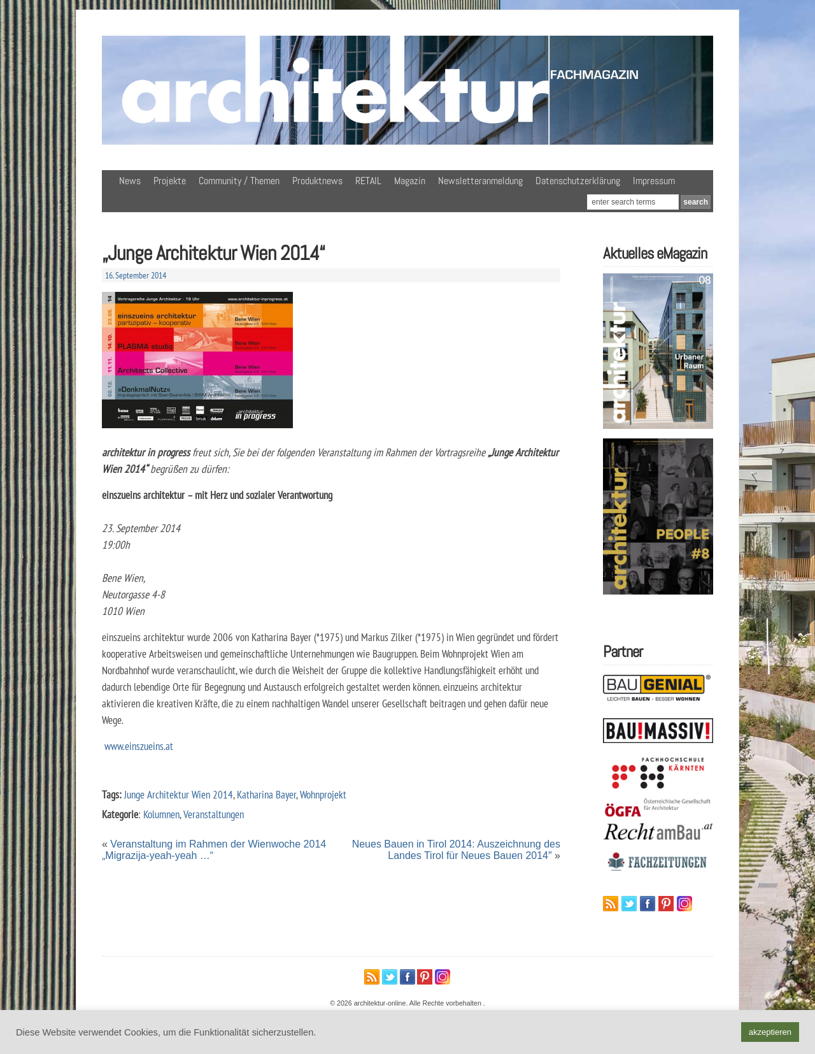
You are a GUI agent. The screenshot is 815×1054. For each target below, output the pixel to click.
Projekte (169, 180)
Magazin (409, 180)
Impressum (654, 180)
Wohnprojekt (323, 794)
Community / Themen (239, 180)
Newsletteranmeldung (480, 180)
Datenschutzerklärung (577, 180)
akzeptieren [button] (770, 1032)
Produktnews (317, 180)
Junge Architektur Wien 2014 (178, 794)
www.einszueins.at (137, 746)
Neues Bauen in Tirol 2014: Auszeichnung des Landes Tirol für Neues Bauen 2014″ (456, 850)
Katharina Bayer (266, 794)
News (130, 180)
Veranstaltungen (213, 814)
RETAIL (368, 180)
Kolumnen (161, 814)
